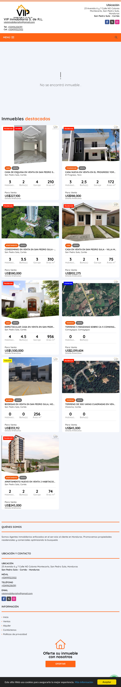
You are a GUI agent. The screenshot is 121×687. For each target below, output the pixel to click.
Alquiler (7, 625)
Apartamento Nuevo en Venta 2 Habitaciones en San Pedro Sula (30, 481)
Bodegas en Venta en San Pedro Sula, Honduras (30, 404)
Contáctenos (9, 630)
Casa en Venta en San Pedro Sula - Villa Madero (90, 249)
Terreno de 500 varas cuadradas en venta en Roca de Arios (90, 404)
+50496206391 (15, 26)
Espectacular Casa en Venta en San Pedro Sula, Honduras (30, 327)
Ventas (6, 621)
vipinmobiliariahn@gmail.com (19, 22)
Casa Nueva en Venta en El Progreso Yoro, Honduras (90, 172)
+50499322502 (15, 29)
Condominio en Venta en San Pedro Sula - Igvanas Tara (30, 249)
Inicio (6, 617)
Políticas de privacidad (15, 634)
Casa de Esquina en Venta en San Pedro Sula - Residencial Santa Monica (30, 172)
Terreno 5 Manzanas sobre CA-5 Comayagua (90, 327)
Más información (84, 682)
